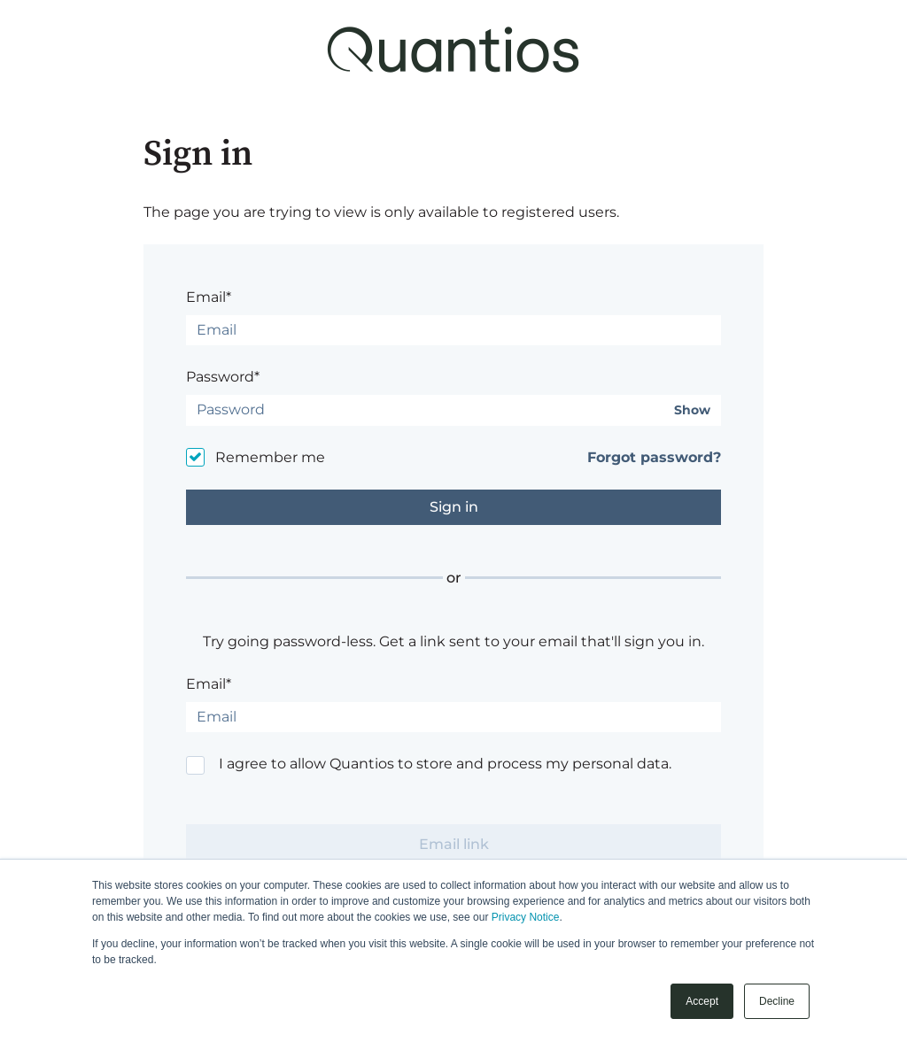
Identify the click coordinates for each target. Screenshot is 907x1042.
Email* (208, 297)
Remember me (270, 457)
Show (692, 410)
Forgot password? (654, 457)
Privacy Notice (526, 917)
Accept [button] (702, 1001)
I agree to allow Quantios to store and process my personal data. (445, 763)
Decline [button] (777, 1001)
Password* (223, 376)
